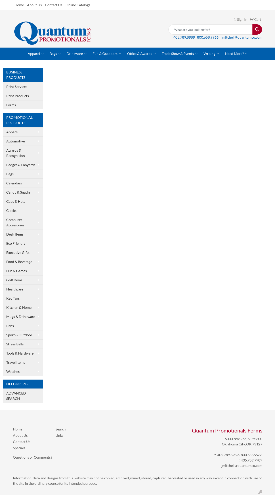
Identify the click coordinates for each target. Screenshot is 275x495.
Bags (55, 53)
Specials (19, 448)
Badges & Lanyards (20, 165)
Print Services (16, 86)
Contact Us (53, 5)
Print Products (17, 96)
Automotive (15, 141)
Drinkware (77, 53)
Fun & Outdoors (106, 53)
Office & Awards (141, 53)
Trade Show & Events (180, 53)
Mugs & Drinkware (20, 316)
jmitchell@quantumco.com (241, 37)
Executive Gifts (17, 252)
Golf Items (14, 280)
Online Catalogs (77, 5)
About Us (34, 5)
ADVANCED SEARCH (16, 396)
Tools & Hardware (20, 353)
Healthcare (14, 289)
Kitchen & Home (18, 307)
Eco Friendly (15, 243)
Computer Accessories (15, 222)
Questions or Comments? (32, 457)
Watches (13, 371)
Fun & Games (16, 271)
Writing (211, 53)
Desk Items (14, 234)
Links (59, 435)
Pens (10, 326)
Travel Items (15, 362)
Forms (11, 105)
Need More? (236, 53)
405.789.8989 (184, 37)
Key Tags (13, 298)
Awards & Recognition (15, 153)
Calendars (14, 183)
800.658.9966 (207, 37)
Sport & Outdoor (19, 335)
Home (19, 5)
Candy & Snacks (18, 192)
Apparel (36, 53)
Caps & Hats (15, 201)
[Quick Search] (210, 29)
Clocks (11, 210)
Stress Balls (15, 344)
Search (60, 429)
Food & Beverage (19, 261)
